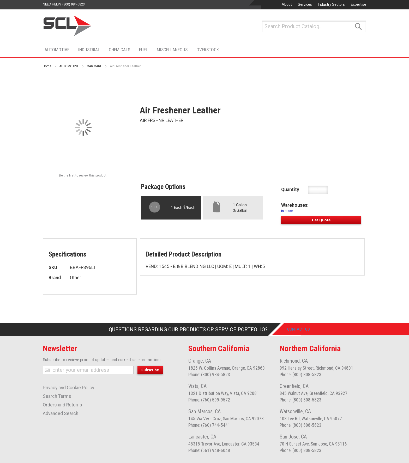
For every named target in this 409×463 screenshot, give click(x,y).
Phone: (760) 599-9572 (209, 400)
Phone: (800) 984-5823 (209, 374)
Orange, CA (199, 361)
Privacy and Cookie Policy (68, 387)
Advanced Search (60, 413)
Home (47, 66)
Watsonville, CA (295, 411)
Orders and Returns (62, 404)
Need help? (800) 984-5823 (64, 4)
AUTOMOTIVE (69, 66)
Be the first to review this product (82, 175)
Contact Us (302, 329)
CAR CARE (94, 66)
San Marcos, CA (204, 411)
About (287, 4)
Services (305, 4)
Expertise (358, 4)
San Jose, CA (293, 437)
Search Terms (57, 396)
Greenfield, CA (294, 386)
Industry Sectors (331, 4)
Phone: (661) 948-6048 (209, 450)
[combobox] (314, 26)
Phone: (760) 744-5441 (209, 425)
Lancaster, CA (202, 437)
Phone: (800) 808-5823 (300, 374)
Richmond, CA (294, 361)
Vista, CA (197, 386)
